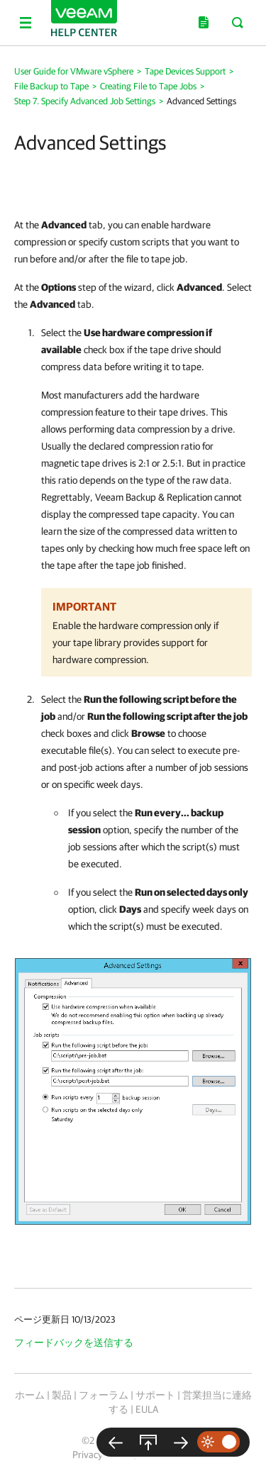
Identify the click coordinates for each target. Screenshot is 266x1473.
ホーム (30, 1395)
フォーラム (103, 1395)
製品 (62, 1395)
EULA (146, 1409)
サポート (155, 1395)
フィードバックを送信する (73, 1342)
